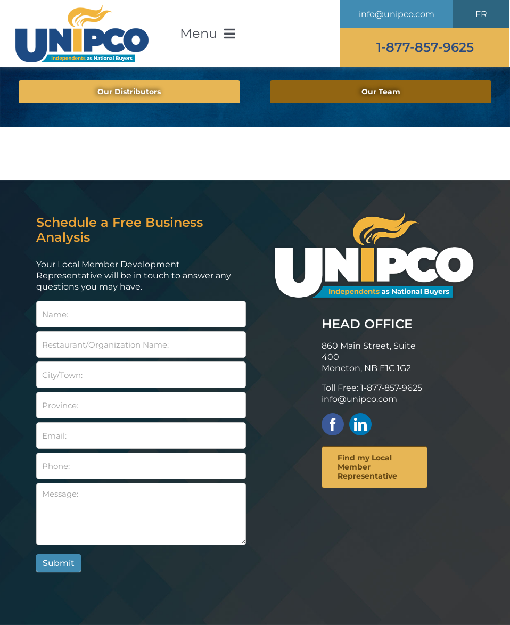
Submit (59, 563)
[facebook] (333, 424)
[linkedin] (360, 424)
